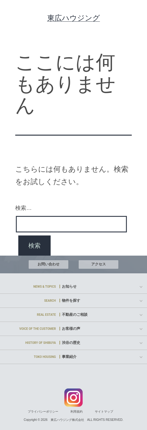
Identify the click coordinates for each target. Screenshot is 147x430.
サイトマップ (104, 411)
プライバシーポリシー (43, 411)
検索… (23, 208)
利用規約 (76, 411)
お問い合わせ (48, 264)
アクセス (98, 264)
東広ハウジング (73, 18)
